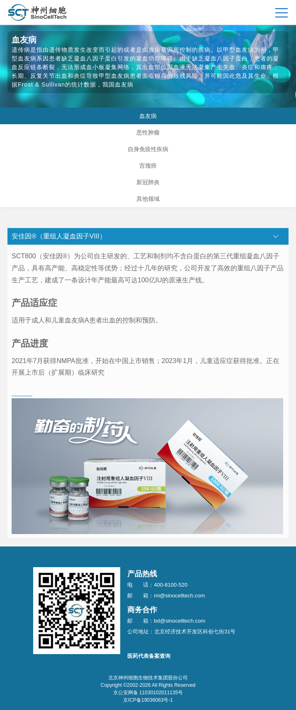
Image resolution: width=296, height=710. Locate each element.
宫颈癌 (148, 165)
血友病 (148, 116)
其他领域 (148, 198)
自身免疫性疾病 (148, 149)
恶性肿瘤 (148, 132)
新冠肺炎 (148, 182)
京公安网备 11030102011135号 (148, 693)
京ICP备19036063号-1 (148, 700)
